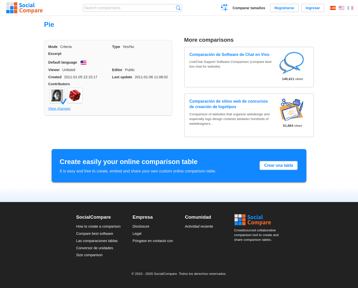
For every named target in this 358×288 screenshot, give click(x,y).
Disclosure (141, 226)
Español (333, 8)
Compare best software (94, 234)
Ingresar (313, 8)
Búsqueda (178, 7)
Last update (122, 77)
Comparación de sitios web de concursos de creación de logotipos (228, 104)
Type (116, 47)
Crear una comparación (224, 8)
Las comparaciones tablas (97, 241)
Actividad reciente (199, 226)
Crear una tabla (278, 165)
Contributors (59, 84)
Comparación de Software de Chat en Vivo (229, 54)
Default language (62, 62)
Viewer (54, 70)
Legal (137, 234)
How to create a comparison (98, 226)
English (342, 8)
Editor (117, 70)
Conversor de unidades (94, 248)
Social (258, 220)
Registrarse (284, 8)
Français (350, 8)
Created (55, 77)
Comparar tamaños (249, 8)
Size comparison (89, 255)
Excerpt (54, 54)
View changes (59, 109)
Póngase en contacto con (153, 241)
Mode (53, 47)
